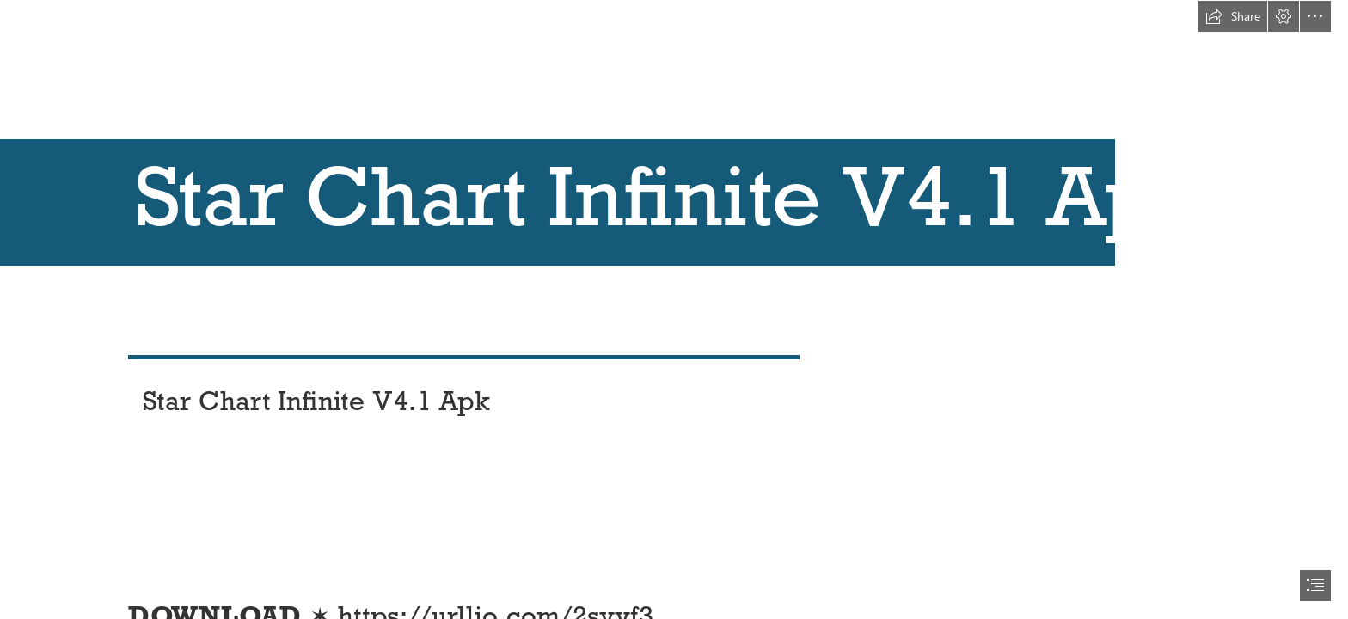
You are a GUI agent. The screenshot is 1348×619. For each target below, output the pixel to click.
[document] (674, 309)
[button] (1232, 16)
